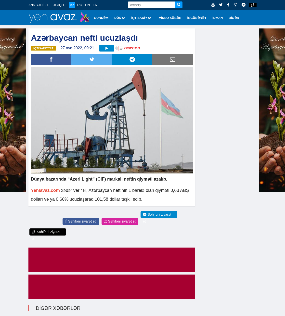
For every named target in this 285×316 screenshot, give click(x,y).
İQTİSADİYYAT (142, 18)
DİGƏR (234, 18)
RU (79, 5)
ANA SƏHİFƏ (38, 5)
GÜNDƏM (101, 18)
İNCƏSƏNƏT (197, 18)
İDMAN (217, 18)
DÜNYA (119, 18)
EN (87, 5)
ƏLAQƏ (58, 5)
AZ (72, 5)
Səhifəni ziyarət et (80, 221)
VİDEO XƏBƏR (170, 18)
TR (95, 5)
